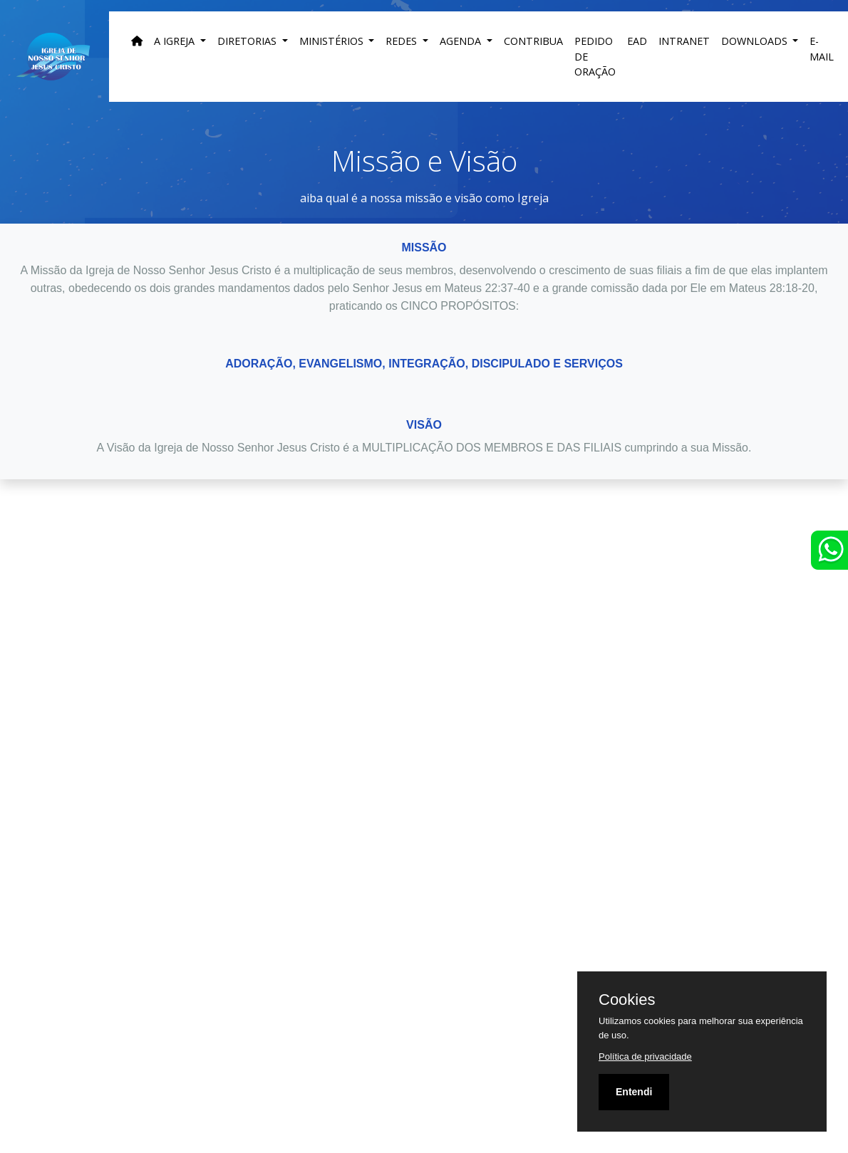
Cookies (627, 1000)
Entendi (634, 1091)
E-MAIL (822, 48)
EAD (637, 41)
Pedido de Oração (595, 56)
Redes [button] (403, 41)
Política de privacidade (645, 1056)
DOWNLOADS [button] (755, 41)
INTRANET (684, 41)
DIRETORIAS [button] (248, 41)
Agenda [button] (462, 41)
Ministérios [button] (332, 41)
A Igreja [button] (175, 41)
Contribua (533, 41)
